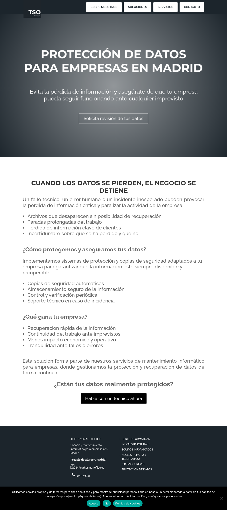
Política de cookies (127, 503)
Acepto (93, 503)
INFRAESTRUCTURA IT (136, 444)
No (107, 503)
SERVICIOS (165, 7)
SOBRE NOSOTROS (104, 7)
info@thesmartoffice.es (88, 467)
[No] (221, 498)
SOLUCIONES (137, 7)
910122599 (80, 475)
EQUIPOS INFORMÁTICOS (137, 449)
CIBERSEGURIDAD (133, 464)
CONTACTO (192, 7)
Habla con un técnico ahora (113, 398)
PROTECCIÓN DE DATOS (137, 469)
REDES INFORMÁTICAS (136, 439)
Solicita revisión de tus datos (113, 116)
